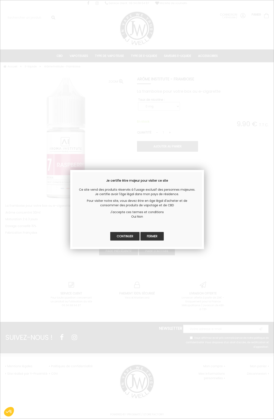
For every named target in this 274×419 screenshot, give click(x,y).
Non (140, 216)
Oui (133, 216)
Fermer (152, 236)
